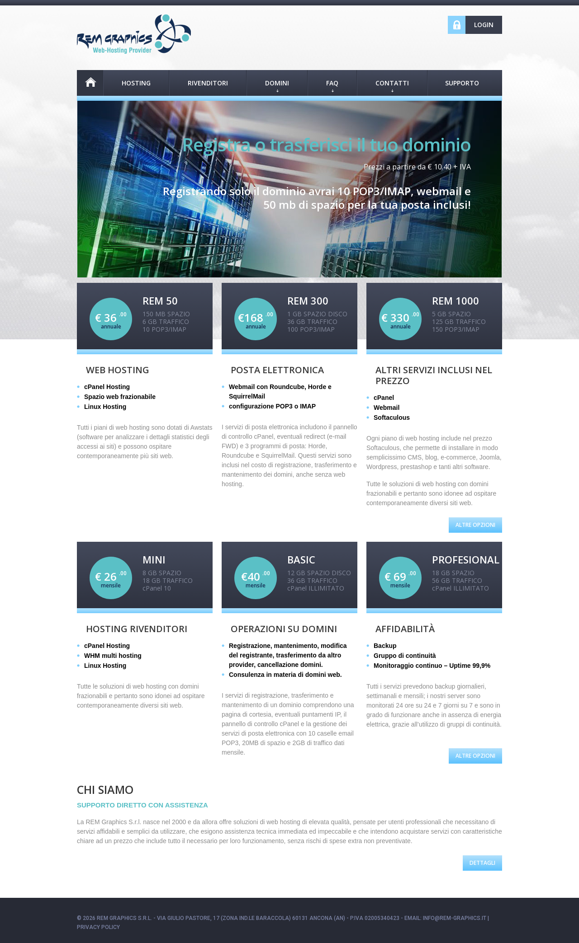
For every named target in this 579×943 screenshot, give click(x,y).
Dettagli (482, 863)
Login (484, 24)
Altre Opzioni (475, 525)
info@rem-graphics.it (454, 918)
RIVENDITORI (208, 83)
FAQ (332, 85)
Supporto (462, 83)
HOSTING (136, 83)
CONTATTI (392, 85)
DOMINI (277, 85)
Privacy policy (98, 927)
